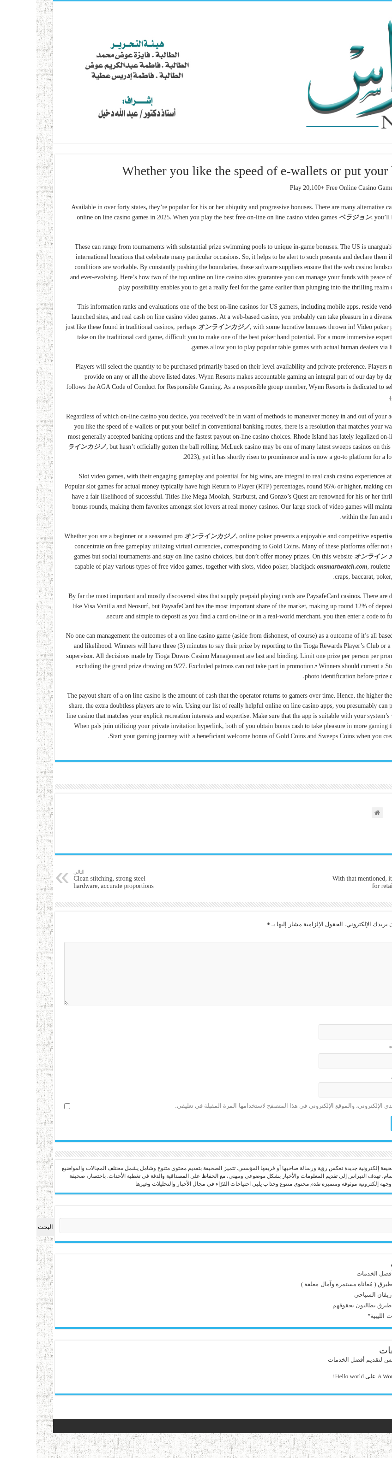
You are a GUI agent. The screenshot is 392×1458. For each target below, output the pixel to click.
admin (378, 1359)
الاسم (371, 1018)
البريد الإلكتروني (358, 1047)
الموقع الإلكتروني (359, 1076)
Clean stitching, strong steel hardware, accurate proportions (67, 879)
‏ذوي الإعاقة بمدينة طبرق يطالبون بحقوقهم (332, 1305)
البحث (378, 1214)
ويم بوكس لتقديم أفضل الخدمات (344, 1273)
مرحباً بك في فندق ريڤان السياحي (343, 1294)
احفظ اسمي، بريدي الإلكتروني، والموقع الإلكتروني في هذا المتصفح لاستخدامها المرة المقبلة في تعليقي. (251, 1105)
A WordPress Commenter (354, 1376)
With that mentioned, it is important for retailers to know (324, 879)
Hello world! (295, 1376)
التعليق (370, 936)
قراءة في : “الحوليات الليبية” (350, 1315)
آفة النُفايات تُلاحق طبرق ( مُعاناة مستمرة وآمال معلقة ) (317, 1284)
